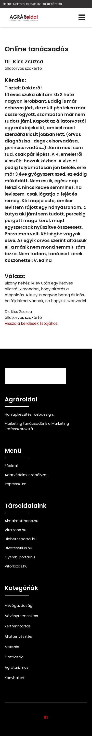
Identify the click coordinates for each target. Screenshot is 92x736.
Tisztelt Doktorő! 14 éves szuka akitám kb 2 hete (33, 4)
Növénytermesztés (21, 615)
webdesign (43, 414)
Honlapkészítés (18, 414)
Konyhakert (15, 677)
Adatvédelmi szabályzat (26, 474)
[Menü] (81, 17)
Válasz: (15, 276)
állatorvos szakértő (23, 68)
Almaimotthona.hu (21, 520)
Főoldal (11, 465)
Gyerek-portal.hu (20, 557)
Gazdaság (14, 657)
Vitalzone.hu (15, 529)
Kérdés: (15, 80)
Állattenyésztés (18, 636)
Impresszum (15, 483)
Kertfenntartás (18, 626)
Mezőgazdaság (18, 605)
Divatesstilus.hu (18, 548)
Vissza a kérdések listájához (31, 323)
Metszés (12, 646)
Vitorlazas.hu (16, 566)
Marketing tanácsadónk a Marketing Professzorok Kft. (37, 426)
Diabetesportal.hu (21, 539)
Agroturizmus (16, 667)
